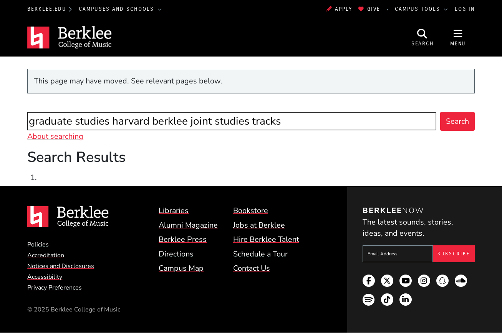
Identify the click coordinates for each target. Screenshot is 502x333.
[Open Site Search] (422, 37)
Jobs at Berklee (259, 225)
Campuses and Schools (117, 9)
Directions (176, 254)
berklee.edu (46, 9)
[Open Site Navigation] (457, 37)
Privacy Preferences (54, 287)
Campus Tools (418, 9)
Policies (38, 244)
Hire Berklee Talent (266, 239)
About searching (55, 136)
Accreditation (45, 255)
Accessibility (44, 277)
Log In (465, 9)
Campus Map (181, 268)
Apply (339, 9)
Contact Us (251, 268)
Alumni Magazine (188, 225)
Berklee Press (183, 239)
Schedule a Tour (260, 254)
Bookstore (250, 210)
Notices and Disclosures (60, 266)
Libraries (174, 210)
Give (369, 9)
